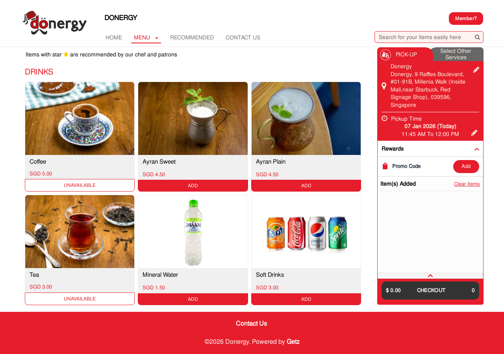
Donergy (120, 17)
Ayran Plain (270, 162)
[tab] (430, 276)
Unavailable (80, 185)
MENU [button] (146, 37)
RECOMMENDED (192, 37)
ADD (466, 166)
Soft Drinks (270, 275)
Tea (34, 275)
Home (114, 37)
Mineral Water (160, 275)
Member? (466, 18)
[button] (430, 276)
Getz (293, 341)
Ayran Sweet (159, 162)
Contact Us (243, 37)
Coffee (38, 162)
